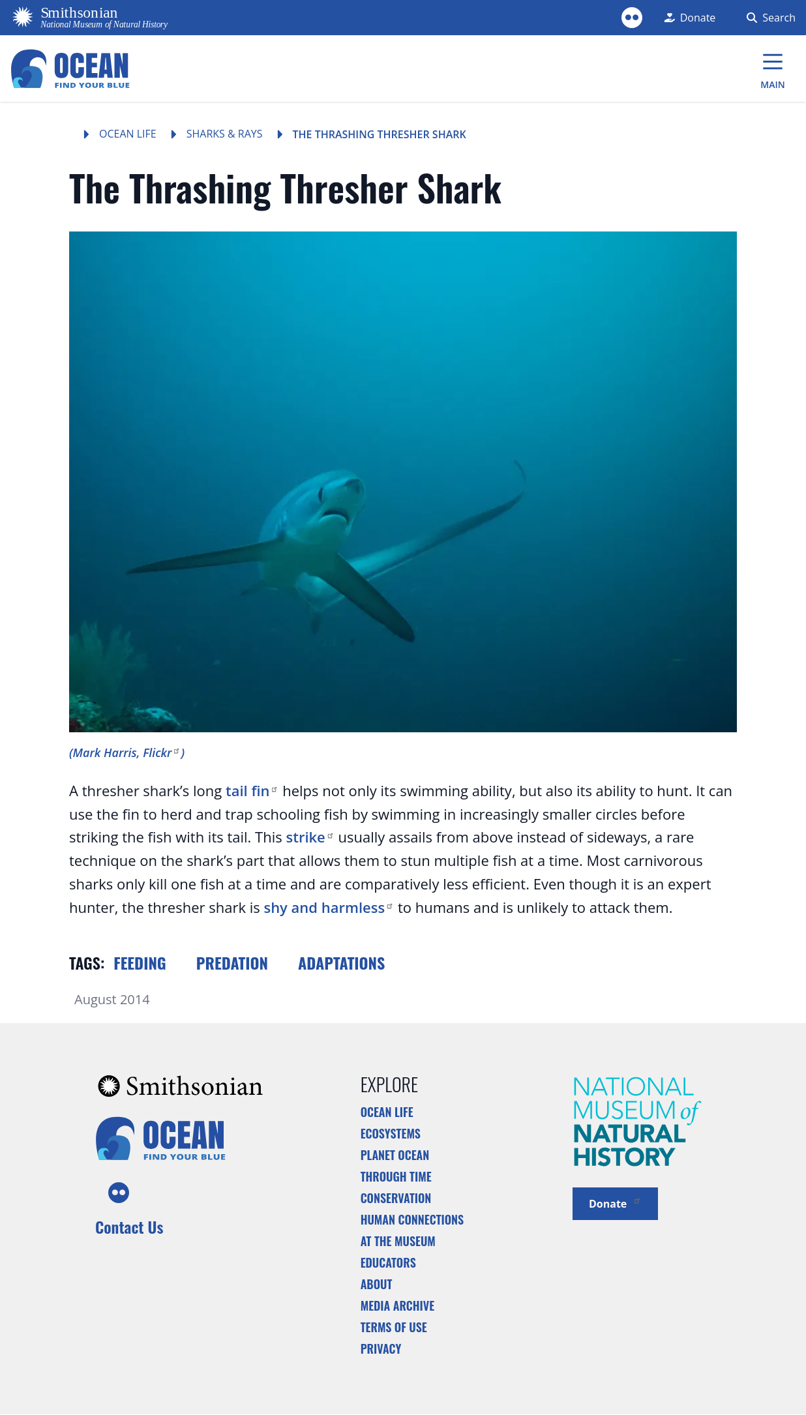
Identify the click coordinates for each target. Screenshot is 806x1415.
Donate (615, 1203)
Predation (232, 962)
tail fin (252, 790)
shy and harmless (328, 907)
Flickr (162, 752)
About (377, 1283)
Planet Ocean (395, 1154)
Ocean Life (128, 134)
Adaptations (341, 962)
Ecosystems (391, 1133)
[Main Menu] (773, 68)
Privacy (381, 1348)
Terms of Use (394, 1326)
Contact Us (129, 1226)
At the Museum (398, 1240)
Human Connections (412, 1219)
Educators (388, 1262)
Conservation (396, 1197)
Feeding (139, 962)
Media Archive (397, 1305)
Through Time (396, 1176)
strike (310, 836)
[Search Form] (768, 17)
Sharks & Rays (225, 134)
